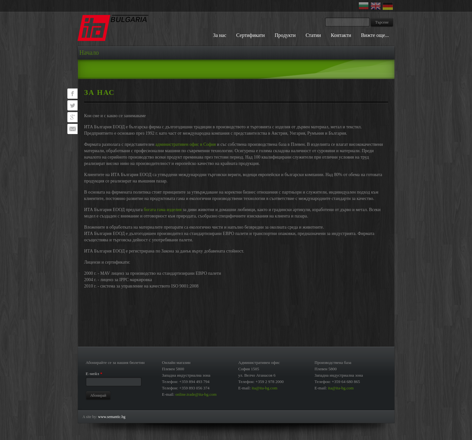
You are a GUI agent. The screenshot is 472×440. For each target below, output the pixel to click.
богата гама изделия (162, 209)
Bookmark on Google (72, 117)
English (377, 6)
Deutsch (389, 6)
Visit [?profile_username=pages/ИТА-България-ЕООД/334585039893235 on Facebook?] (72, 94)
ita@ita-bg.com (264, 388)
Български (365, 6)
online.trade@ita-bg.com (196, 394)
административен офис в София (185, 144)
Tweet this (72, 105)
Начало (89, 52)
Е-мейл (94, 373)
